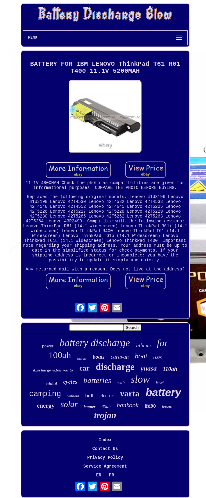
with (121, 382)
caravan (120, 357)
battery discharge (95, 342)
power (48, 345)
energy (46, 405)
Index (105, 439)
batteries (97, 380)
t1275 (158, 358)
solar (69, 404)
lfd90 (150, 406)
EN (98, 475)
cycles (70, 381)
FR (111, 475)
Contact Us (105, 448)
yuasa (149, 368)
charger (81, 358)
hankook (128, 405)
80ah (106, 406)
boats (99, 357)
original (51, 383)
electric (106, 395)
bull (89, 395)
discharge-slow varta (53, 370)
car (84, 368)
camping (45, 394)
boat (141, 356)
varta (129, 393)
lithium (143, 345)
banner (89, 406)
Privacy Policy (105, 457)
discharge (115, 366)
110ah (170, 369)
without (73, 396)
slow (140, 379)
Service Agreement (105, 466)
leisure (168, 406)
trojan (105, 415)
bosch (160, 383)
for (162, 342)
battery (163, 392)
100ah (60, 355)
